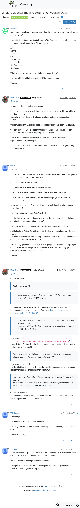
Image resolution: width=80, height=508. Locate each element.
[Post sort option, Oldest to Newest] (60, 22)
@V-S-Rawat (16, 274)
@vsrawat (37, 98)
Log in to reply (69, 22)
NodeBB (37, 490)
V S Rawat (14, 166)
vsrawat (13, 29)
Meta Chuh (14, 98)
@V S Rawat (38, 270)
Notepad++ (48, 486)
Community (26, 4)
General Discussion (20, 17)
